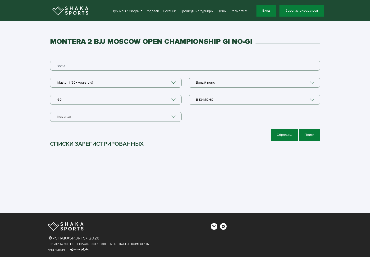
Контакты (121, 244)
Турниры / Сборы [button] (126, 11)
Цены (222, 11)
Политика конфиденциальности (73, 244)
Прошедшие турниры (196, 11)
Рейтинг (169, 11)
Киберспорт (57, 249)
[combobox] (116, 83)
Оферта (106, 244)
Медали (153, 11)
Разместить (239, 11)
